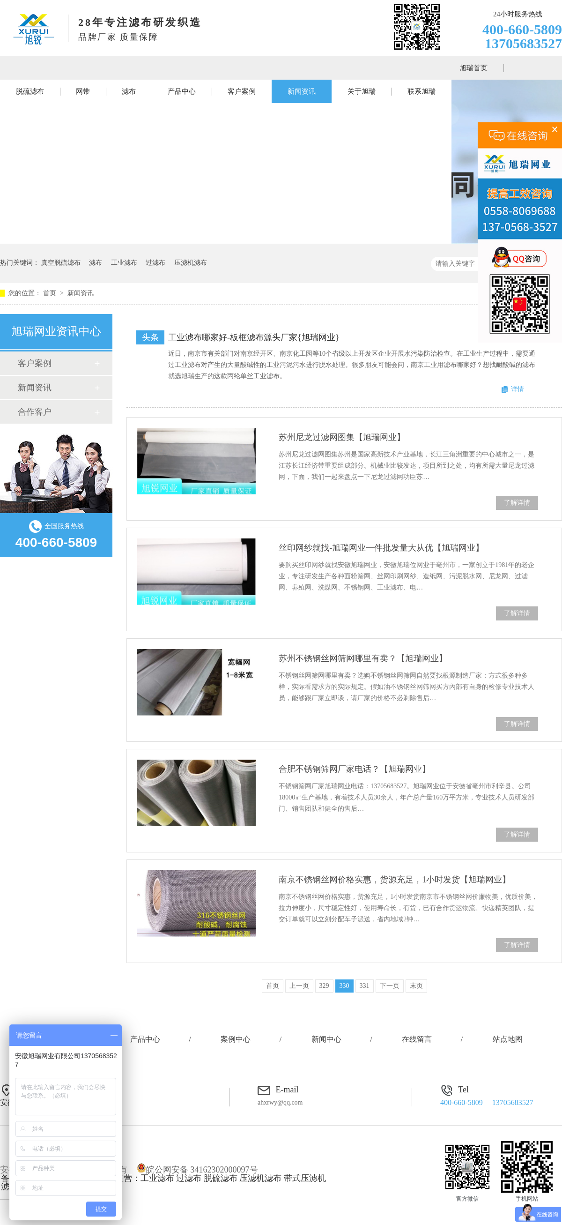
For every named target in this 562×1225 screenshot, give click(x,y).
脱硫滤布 (30, 91)
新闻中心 (326, 1039)
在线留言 (417, 1039)
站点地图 (508, 1039)
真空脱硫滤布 (61, 262)
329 (324, 985)
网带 (83, 91)
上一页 (299, 985)
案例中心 (236, 1039)
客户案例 (242, 91)
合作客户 (35, 412)
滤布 (129, 91)
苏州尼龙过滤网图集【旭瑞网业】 (342, 437)
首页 (50, 293)
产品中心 (182, 91)
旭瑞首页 (473, 68)
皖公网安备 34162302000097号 (197, 1169)
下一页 (389, 985)
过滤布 (155, 262)
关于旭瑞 (362, 91)
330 (344, 985)
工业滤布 (124, 262)
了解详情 (517, 502)
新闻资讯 (302, 91)
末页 (416, 985)
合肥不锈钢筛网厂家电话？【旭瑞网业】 (354, 769)
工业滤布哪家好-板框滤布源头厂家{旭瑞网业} (253, 337)
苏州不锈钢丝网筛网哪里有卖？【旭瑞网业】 (363, 658)
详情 (517, 389)
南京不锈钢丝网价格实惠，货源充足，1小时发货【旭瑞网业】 (394, 879)
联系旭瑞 (421, 91)
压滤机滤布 (190, 262)
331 (365, 985)
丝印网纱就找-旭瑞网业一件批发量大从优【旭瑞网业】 (381, 548)
